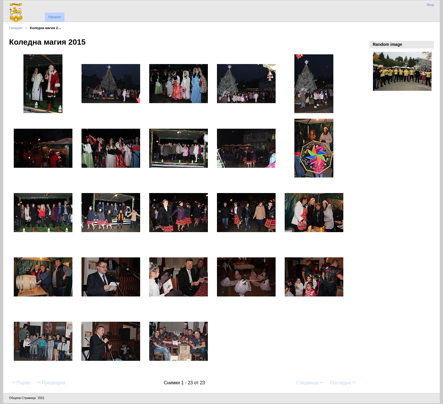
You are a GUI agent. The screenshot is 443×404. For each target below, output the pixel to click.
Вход (430, 4)
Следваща (310, 382)
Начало (54, 17)
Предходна (50, 382)
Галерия (15, 28)
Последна (343, 382)
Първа (20, 382)
